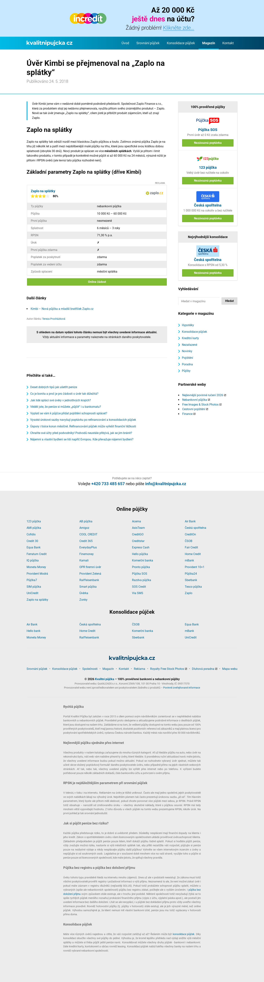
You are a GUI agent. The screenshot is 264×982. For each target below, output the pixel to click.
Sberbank (191, 580)
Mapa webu (229, 669)
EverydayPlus (88, 547)
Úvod (125, 43)
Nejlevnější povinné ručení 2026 (202, 395)
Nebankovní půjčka (194, 399)
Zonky (83, 599)
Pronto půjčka (141, 567)
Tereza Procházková (53, 318)
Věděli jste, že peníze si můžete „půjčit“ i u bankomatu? (65, 406)
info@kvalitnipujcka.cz (165, 483)
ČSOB (188, 541)
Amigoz (84, 528)
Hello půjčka (140, 554)
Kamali (84, 560)
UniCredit (32, 593)
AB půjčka (85, 521)
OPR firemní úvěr (90, 567)
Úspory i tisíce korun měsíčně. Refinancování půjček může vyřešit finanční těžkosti (83, 426)
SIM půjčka (34, 586)
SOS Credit (139, 586)
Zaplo (188, 593)
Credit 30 (32, 541)
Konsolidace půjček (181, 43)
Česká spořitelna (195, 528)
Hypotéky (188, 325)
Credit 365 (86, 541)
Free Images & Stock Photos (200, 404)
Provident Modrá (37, 573)
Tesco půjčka (193, 586)
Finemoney (86, 554)
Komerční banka (142, 560)
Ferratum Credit (37, 554)
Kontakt (228, 43)
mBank (189, 560)
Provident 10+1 (194, 567)
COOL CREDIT (88, 534)
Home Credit (193, 554)
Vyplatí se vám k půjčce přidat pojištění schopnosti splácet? (68, 413)
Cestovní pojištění (193, 409)
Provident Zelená (90, 573)
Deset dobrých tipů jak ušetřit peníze (53, 387)
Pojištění (187, 357)
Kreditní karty (190, 338)
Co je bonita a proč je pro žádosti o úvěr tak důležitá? (64, 393)
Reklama (139, 669)
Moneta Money (36, 567)
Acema (136, 521)
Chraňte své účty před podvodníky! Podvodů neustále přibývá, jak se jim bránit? (81, 433)
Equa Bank (34, 547)
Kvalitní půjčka (104, 679)
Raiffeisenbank (89, 580)
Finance (187, 414)
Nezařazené (189, 344)
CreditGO (138, 534)
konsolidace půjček (184, 934)
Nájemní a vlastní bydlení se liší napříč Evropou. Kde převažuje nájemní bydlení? (81, 439)
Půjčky (186, 371)
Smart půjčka (88, 586)
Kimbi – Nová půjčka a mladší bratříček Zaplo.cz (62, 309)
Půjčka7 (32, 580)
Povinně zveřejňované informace (181, 687)
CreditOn (190, 534)
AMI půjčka (34, 528)
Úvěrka (83, 593)
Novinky (187, 351)
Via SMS (137, 593)
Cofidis (31, 534)
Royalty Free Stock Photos (167, 669)
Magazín (208, 43)
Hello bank (33, 631)
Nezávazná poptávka (208, 143)
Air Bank (190, 521)
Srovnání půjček (148, 43)
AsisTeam (138, 528)
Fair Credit (191, 547)
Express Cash (140, 547)
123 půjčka (34, 521)
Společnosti (90, 669)
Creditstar (138, 541)
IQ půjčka (33, 560)
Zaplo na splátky (37, 599)
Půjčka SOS (139, 573)
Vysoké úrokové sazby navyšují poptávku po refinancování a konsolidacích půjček (83, 419)
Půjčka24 (191, 573)
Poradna (187, 364)
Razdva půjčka (141, 580)
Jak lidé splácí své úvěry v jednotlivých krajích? (60, 400)
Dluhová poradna (203, 669)
